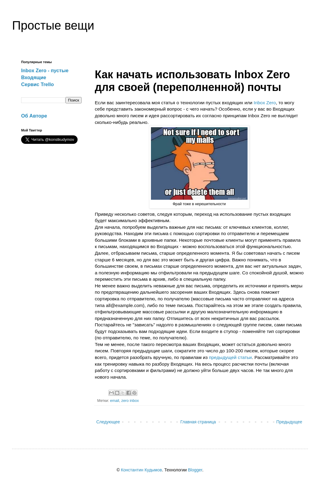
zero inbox (130, 401)
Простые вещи (53, 25)
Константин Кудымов (141, 469)
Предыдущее (289, 421)
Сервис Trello (37, 84)
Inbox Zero (265, 102)
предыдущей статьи (230, 357)
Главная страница (198, 421)
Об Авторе (34, 115)
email (114, 401)
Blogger (195, 469)
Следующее (108, 421)
